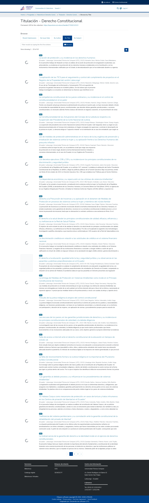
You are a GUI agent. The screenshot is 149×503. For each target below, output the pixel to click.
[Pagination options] (126, 50)
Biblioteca (27, 469)
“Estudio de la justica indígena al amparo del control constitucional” (68, 297)
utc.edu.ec (106, 2)
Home (23, 15)
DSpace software (63, 497)
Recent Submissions (29, 38)
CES (56, 469)
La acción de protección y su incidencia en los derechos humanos (67, 57)
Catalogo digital (29, 473)
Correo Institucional (119, 2)
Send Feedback (92, 499)
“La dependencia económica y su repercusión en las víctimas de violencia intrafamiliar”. (76, 179)
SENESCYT (58, 473)
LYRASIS (89, 497)
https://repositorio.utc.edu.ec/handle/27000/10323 (61, 25)
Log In (125, 8)
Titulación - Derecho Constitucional (68, 15)
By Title (67, 38)
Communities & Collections (44, 8)
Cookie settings (56, 499)
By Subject (77, 38)
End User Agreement (79, 499)
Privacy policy (67, 499)
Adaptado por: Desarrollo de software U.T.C (74, 501)
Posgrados (31, 15)
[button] (120, 8)
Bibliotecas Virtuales (31, 476)
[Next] (81, 454)
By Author (57, 38)
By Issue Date (45, 38)
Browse (68, 45)
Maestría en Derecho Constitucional (46, 15)
